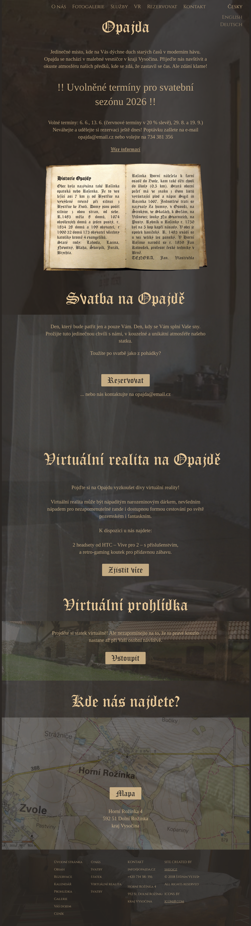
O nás (58, 6)
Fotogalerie (88, 6)
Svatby (96, 869)
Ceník (59, 913)
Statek (96, 877)
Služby (119, 6)
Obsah (59, 869)
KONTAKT (136, 862)
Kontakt (194, 6)
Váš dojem (62, 906)
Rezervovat (162, 6)
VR (137, 6)
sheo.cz (170, 869)
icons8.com (174, 901)
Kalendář (62, 884)
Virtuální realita (106, 884)
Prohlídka (63, 891)
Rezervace (63, 877)
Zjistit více (125, 570)
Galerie (61, 899)
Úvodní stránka (68, 862)
